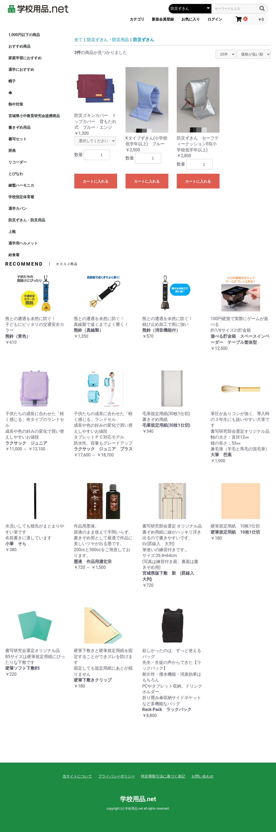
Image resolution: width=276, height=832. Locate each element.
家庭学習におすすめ (24, 58)
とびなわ (15, 174)
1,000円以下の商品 (24, 35)
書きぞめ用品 (19, 127)
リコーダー (17, 162)
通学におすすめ (21, 69)
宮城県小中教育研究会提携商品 (34, 116)
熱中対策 (15, 104)
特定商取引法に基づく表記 (163, 776)
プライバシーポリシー (116, 776)
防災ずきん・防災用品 (26, 220)
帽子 (12, 81)
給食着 (13, 255)
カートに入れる (95, 181)
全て (78, 39)
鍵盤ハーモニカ (21, 185)
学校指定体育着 (21, 197)
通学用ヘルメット (23, 243)
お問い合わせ (202, 776)
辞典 (12, 150)
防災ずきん (143, 39)
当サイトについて (77, 776)
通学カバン (17, 208)
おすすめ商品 (19, 46)
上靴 (12, 232)
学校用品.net (138, 799)
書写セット (17, 139)
